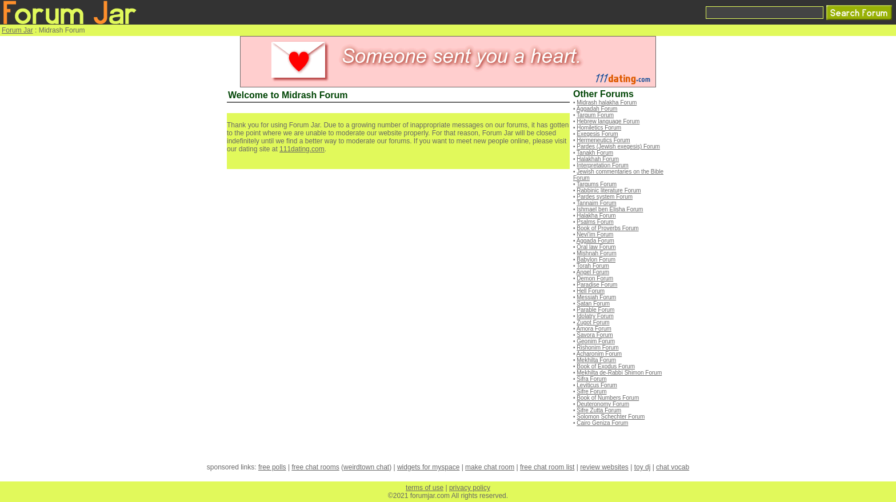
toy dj (642, 467)
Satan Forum (593, 303)
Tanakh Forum (595, 153)
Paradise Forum (597, 285)
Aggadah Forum (597, 109)
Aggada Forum (595, 241)
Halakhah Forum (598, 159)
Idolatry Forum (595, 316)
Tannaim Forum (596, 203)
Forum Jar (17, 30)
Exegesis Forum (597, 134)
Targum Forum (595, 115)
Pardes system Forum (605, 197)
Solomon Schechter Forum (611, 416)
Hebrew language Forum (608, 121)
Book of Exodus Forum (606, 366)
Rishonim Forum (597, 347)
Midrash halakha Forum (607, 102)
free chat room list (547, 467)
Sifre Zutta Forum (599, 410)
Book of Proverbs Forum (607, 228)
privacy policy (469, 488)
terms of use (424, 488)
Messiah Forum (596, 297)
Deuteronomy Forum (603, 404)
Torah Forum (593, 266)
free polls (272, 467)
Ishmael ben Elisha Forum (610, 209)
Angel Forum (593, 272)
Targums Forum (597, 184)
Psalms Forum (595, 222)
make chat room (489, 467)
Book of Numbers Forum (608, 398)
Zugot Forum (593, 322)
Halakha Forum (596, 215)
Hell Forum (591, 291)
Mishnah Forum (596, 253)
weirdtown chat (366, 467)
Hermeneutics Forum (603, 140)
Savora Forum (595, 335)
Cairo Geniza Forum (602, 423)
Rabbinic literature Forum (609, 190)
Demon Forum (595, 278)
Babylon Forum (596, 259)
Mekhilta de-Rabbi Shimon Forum (619, 373)
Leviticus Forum (597, 385)
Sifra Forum (591, 379)
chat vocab (672, 467)
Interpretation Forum (603, 165)
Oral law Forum (596, 247)
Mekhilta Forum (596, 360)
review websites (604, 467)
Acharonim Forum (599, 354)
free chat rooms (315, 467)
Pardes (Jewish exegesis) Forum (618, 146)
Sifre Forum (591, 391)
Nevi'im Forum (595, 234)
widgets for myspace (428, 467)
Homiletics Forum (599, 128)
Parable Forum (595, 310)
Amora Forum (594, 329)
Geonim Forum (596, 341)
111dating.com (302, 149)
